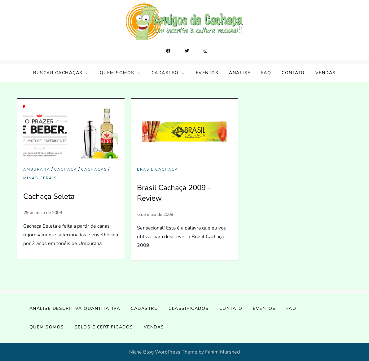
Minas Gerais (40, 178)
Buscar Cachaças (61, 73)
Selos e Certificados (104, 327)
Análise (240, 73)
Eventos (207, 73)
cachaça (65, 169)
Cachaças (94, 169)
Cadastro (168, 73)
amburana (36, 169)
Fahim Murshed (222, 352)
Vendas (325, 73)
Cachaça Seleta (49, 196)
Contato (293, 73)
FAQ (266, 73)
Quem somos (120, 73)
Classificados (189, 308)
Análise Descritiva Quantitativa (75, 308)
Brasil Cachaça (157, 169)
